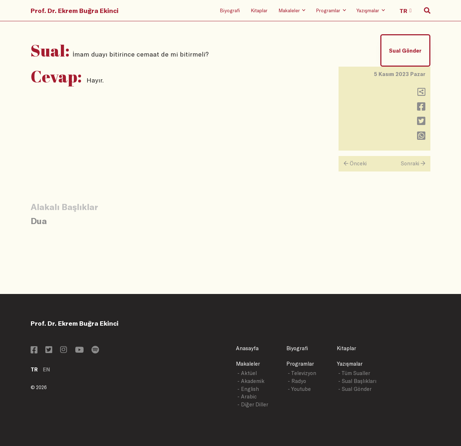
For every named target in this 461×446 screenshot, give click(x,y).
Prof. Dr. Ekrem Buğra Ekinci (74, 10)
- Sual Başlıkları (357, 381)
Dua (39, 220)
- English (248, 389)
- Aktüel (247, 373)
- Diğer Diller (252, 404)
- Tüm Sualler (354, 373)
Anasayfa (247, 348)
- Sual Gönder (355, 389)
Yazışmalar (350, 364)
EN (46, 369)
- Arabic (247, 396)
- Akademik (250, 381)
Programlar (300, 364)
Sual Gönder (405, 51)
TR (34, 369)
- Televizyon (302, 373)
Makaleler (248, 364)
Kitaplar (259, 10)
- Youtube (299, 389)
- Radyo (297, 381)
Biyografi (230, 10)
